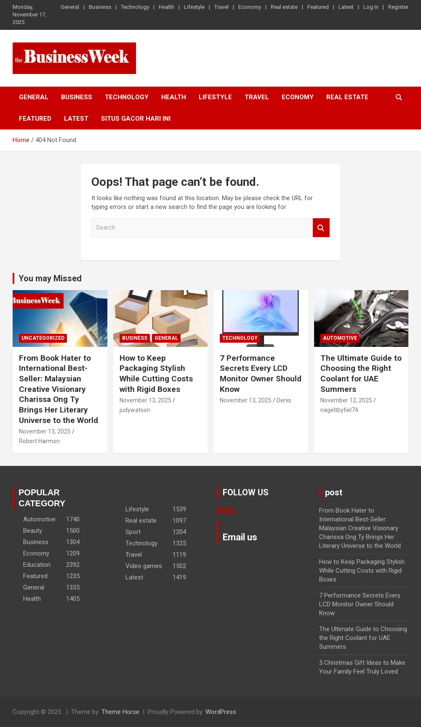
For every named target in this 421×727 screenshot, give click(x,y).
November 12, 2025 (346, 400)
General (70, 7)
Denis (284, 400)
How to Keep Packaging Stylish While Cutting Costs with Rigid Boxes (156, 373)
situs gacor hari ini (136, 118)
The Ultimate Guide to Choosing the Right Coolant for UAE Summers (361, 373)
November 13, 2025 (45, 431)
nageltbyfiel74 (339, 410)
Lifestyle (194, 7)
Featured (318, 7)
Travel (221, 7)
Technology (135, 7)
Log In (370, 7)
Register (398, 7)
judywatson (135, 410)
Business (100, 7)
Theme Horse (120, 712)
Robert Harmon (39, 441)
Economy (249, 7)
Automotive (340, 338)
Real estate (284, 7)
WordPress (220, 712)
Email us (240, 537)
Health (166, 7)
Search (321, 227)
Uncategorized (42, 338)
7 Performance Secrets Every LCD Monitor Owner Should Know (260, 373)
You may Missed (50, 278)
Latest (346, 7)
